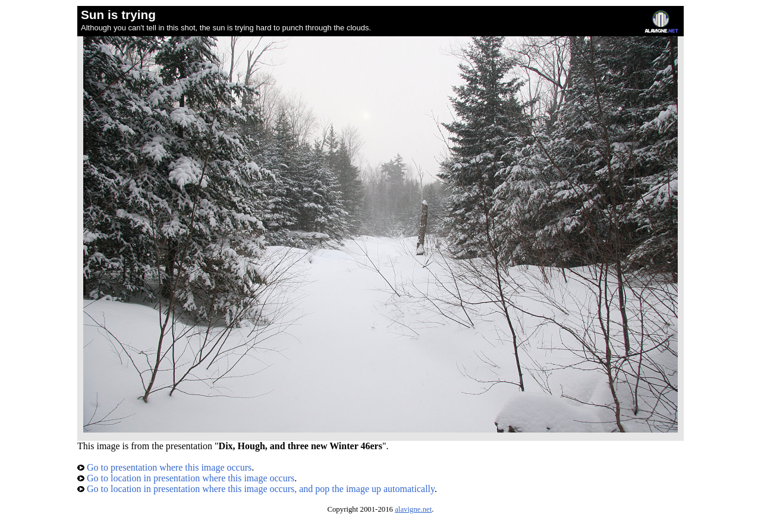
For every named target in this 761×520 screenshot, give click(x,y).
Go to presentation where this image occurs (164, 467)
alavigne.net (413, 509)
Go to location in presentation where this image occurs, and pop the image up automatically (256, 489)
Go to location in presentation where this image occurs (185, 478)
